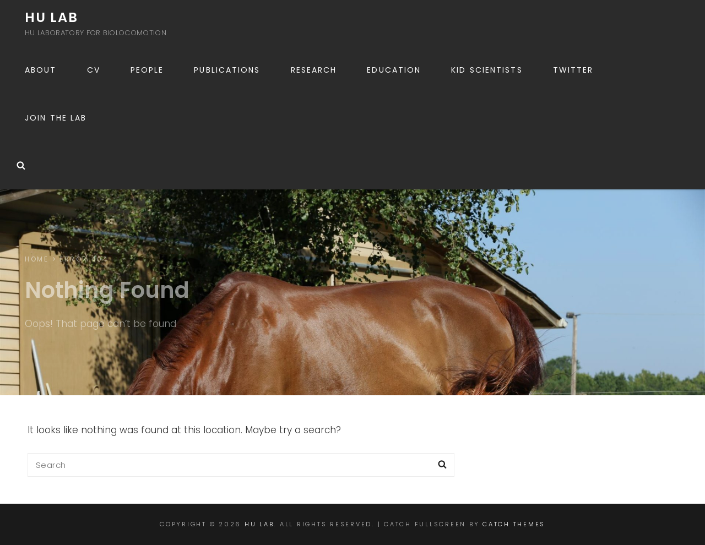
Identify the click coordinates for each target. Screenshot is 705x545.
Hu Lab (51, 17)
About (41, 69)
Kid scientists (486, 69)
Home (36, 259)
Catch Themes (513, 524)
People (147, 69)
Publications (227, 69)
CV (93, 69)
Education (394, 69)
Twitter (573, 69)
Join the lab (55, 117)
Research (314, 69)
